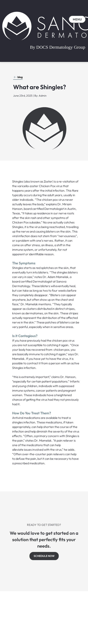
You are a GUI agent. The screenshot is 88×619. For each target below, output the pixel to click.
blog (18, 77)
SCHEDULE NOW (44, 556)
